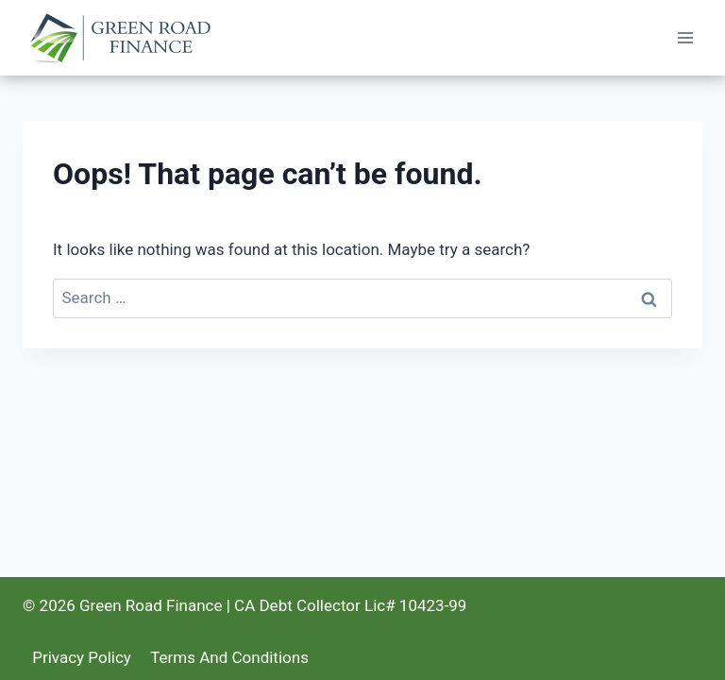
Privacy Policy (81, 657)
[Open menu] (684, 37)
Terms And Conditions (229, 657)
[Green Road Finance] (125, 38)
